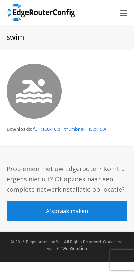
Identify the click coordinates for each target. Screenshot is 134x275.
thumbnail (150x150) (85, 129)
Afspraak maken (67, 211)
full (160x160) (46, 129)
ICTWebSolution (71, 248)
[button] (123, 13)
